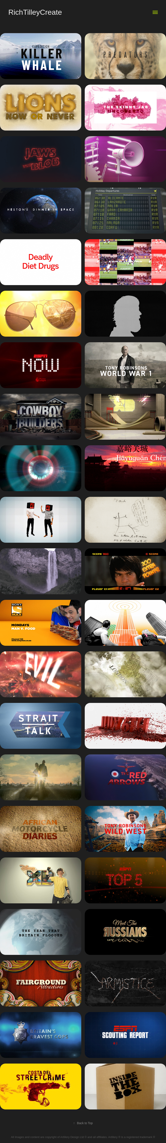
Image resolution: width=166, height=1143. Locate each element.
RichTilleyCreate (35, 12)
